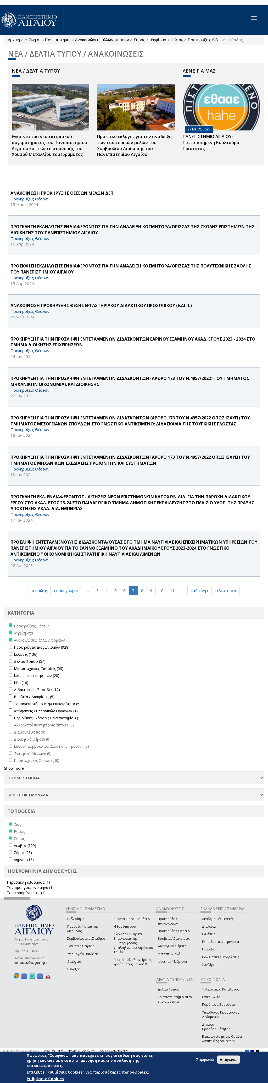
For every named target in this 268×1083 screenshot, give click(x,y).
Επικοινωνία (211, 997)
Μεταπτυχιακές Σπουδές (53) (38, 668)
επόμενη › (199, 590)
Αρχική (14, 39)
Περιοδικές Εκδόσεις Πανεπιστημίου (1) (47, 717)
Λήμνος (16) (24, 859)
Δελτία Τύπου (168, 989)
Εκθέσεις (208, 934)
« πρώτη (39, 590)
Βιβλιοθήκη (75, 919)
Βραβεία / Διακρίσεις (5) (34, 696)
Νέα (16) (21, 682)
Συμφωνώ (205, 1059)
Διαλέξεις (209, 926)
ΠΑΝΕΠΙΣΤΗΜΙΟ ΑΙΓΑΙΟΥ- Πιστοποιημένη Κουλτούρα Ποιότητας (211, 142)
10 (161, 590)
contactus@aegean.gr (31, 963)
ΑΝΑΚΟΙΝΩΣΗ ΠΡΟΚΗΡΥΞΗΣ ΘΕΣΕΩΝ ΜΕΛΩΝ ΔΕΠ (61, 193)
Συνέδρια (209, 964)
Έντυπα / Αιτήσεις (80, 946)
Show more (14, 768)
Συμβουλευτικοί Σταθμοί (86, 938)
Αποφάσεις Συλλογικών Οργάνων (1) (46, 710)
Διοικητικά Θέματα (172, 946)
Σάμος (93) (23, 852)
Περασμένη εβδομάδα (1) (28, 882)
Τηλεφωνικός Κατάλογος (220, 989)
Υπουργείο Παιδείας (82, 954)
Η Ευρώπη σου (125, 926)
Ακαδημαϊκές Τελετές (217, 919)
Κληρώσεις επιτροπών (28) (36, 675)
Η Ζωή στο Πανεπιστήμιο (47, 39)
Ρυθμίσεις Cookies (45, 1078)
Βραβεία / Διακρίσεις (174, 938)
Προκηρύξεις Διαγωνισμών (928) (42, 647)
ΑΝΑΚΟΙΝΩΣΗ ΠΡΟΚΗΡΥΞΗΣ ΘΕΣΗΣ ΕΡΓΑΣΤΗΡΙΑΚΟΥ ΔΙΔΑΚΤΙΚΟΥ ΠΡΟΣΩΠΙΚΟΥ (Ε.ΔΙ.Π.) (101, 305)
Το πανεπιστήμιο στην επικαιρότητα (175, 999)
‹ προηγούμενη (67, 590)
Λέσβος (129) (25, 845)
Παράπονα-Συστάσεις (219, 1004)
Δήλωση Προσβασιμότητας (216, 1026)
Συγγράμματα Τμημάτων (132, 919)
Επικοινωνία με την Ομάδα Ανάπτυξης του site (222, 1038)
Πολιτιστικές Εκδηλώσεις (220, 957)
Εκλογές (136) (25, 654)
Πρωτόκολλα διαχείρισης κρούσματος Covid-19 (133, 962)
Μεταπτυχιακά (169, 954)
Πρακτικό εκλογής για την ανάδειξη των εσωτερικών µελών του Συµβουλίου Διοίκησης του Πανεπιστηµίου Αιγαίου (134, 145)
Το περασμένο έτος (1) (26, 892)
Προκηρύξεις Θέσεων (207, 39)
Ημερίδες (209, 949)
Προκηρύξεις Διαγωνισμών (168, 921)
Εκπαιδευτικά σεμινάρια (220, 941)
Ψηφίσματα (160, 39)
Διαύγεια (74, 961)
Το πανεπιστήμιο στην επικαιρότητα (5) (47, 703)
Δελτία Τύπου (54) (30, 661)
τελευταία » (225, 590)
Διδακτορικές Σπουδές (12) (37, 689)
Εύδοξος (73, 969)
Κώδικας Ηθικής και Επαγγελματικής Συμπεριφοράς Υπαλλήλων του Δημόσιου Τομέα (133, 943)
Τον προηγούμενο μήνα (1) (30, 887)
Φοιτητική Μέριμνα (172, 961)
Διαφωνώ (229, 1059)
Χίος (179, 39)
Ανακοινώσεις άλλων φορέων (102, 39)
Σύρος (139, 39)
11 (172, 590)
